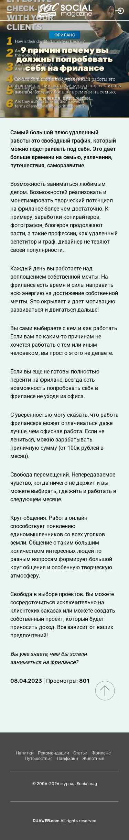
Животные (93, 758)
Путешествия (39, 758)
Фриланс (64, 35)
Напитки (25, 752)
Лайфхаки (67, 758)
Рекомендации (53, 752)
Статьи (80, 752)
